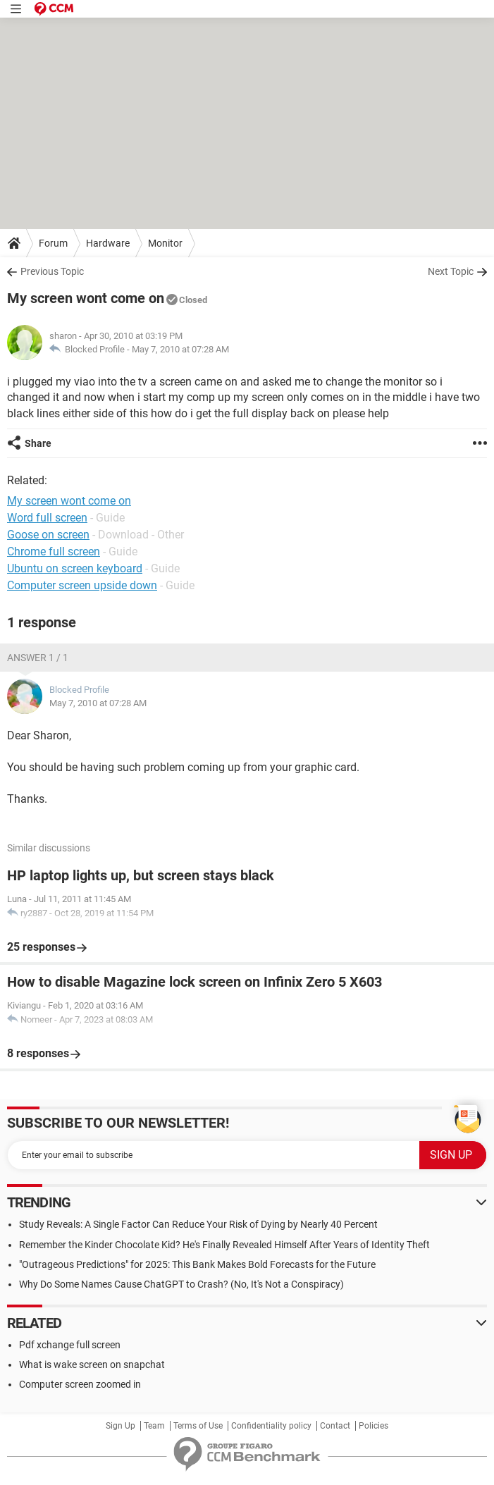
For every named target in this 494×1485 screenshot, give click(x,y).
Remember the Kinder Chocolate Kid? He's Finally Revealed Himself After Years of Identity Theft (224, 1244)
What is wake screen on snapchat (92, 1364)
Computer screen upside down (82, 585)
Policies (373, 1426)
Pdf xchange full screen (70, 1344)
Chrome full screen (53, 551)
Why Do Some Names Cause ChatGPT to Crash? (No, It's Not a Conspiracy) (181, 1284)
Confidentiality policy (271, 1426)
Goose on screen (48, 534)
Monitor (165, 243)
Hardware (108, 243)
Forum (53, 243)
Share (38, 443)
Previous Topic (52, 271)
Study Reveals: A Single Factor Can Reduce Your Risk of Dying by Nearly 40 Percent (198, 1224)
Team (154, 1426)
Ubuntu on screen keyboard (74, 568)
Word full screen (47, 517)
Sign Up (120, 1426)
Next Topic (451, 271)
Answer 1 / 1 (37, 657)
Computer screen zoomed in (80, 1384)
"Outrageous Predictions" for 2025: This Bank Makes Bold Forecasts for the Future (197, 1264)
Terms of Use (198, 1426)
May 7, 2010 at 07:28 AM (180, 349)
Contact (335, 1426)
